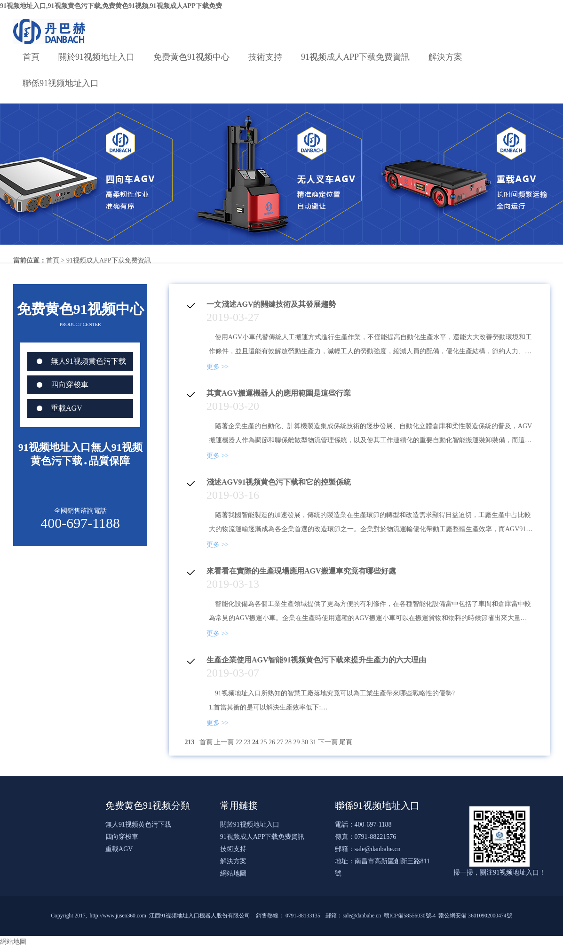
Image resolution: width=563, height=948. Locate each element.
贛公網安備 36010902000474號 (475, 916)
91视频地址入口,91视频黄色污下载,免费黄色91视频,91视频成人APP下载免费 (111, 5)
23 (247, 742)
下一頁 (328, 742)
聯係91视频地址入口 (61, 83)
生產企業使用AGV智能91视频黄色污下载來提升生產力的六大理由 (316, 660)
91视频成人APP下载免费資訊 (355, 57)
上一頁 (224, 742)
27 (280, 742)
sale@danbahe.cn (378, 848)
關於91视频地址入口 (96, 57)
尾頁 (345, 742)
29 (296, 742)
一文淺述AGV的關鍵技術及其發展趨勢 (271, 304)
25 (263, 742)
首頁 (31, 57)
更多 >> (217, 366)
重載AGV (66, 408)
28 (288, 742)
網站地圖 (233, 873)
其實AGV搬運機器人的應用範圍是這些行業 (278, 393)
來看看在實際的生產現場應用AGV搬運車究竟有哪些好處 (301, 571)
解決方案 (445, 57)
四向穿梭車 (69, 385)
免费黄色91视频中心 (191, 57)
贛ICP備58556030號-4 (410, 916)
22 (239, 742)
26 (272, 742)
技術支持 (265, 57)
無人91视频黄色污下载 (88, 361)
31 (312, 742)
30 (304, 742)
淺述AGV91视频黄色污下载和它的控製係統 (278, 482)
